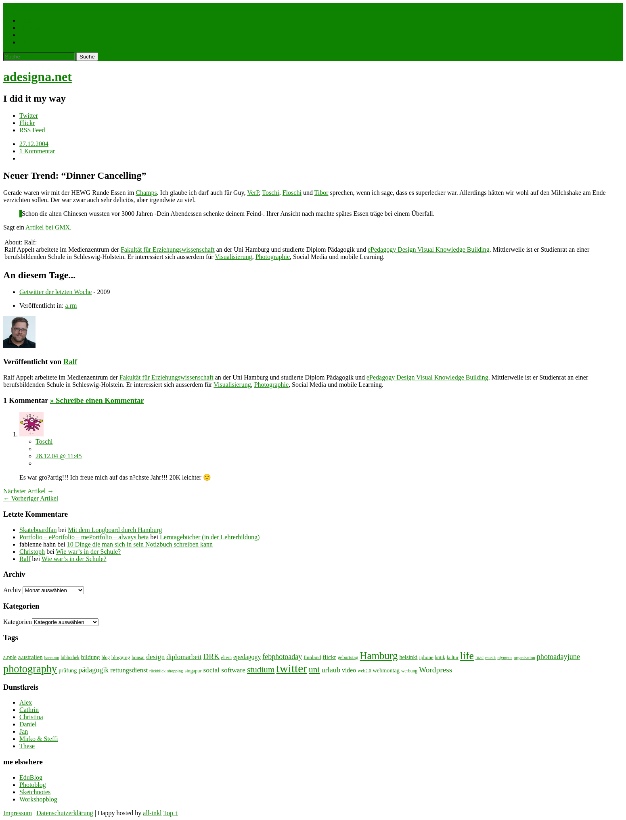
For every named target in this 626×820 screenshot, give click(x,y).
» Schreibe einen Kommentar (97, 400)
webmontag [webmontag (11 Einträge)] (386, 670)
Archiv (12, 589)
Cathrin (29, 709)
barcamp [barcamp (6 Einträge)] (51, 657)
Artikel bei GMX (47, 227)
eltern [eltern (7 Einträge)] (226, 657)
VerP (253, 192)
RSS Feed (32, 130)
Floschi (292, 192)
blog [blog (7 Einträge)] (106, 657)
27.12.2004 (33, 143)
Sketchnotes (34, 792)
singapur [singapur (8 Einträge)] (192, 671)
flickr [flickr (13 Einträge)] (329, 656)
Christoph (32, 551)
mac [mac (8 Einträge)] (479, 657)
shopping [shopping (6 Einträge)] (175, 671)
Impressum (17, 813)
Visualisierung (233, 256)
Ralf (70, 361)
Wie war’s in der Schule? (88, 551)
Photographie (36, 27)
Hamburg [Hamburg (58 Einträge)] (379, 655)
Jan (23, 731)
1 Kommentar (37, 151)
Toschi (270, 192)
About (27, 42)
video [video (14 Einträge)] (349, 670)
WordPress (33, 34)
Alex (25, 702)
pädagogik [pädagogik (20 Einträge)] (93, 670)
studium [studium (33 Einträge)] (260, 669)
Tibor (321, 192)
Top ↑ (170, 813)
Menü (28, 6)
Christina (31, 717)
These (27, 746)
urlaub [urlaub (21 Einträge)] (330, 670)
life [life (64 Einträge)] (467, 655)
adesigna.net (37, 76)
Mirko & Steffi (38, 738)
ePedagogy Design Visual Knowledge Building (429, 249)
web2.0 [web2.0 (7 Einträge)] (364, 670)
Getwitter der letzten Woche (55, 291)
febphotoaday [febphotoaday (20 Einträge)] (282, 657)
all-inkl (152, 813)
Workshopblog (38, 799)
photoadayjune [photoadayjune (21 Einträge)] (558, 657)
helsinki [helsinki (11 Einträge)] (408, 657)
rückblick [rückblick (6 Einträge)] (157, 671)
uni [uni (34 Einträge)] (314, 669)
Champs (146, 192)
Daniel (28, 724)
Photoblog (32, 784)
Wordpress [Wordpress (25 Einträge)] (435, 670)
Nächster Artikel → (28, 491)
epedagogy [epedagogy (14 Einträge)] (247, 656)
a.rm (71, 305)
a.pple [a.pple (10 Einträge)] (10, 657)
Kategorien (17, 621)
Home (11, 6)
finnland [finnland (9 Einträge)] (312, 657)
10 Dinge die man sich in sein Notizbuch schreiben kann (140, 544)
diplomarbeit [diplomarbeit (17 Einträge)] (183, 657)
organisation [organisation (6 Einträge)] (524, 657)
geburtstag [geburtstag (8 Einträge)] (348, 657)
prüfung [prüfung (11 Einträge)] (68, 670)
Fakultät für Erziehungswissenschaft (168, 249)
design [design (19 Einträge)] (155, 657)
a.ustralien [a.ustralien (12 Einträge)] (30, 657)
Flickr (27, 122)
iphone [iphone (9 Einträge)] (426, 657)
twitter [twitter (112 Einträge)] (291, 668)
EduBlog (30, 777)
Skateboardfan (38, 529)
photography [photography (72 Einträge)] (30, 669)
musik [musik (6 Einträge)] (490, 657)
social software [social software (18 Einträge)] (224, 670)
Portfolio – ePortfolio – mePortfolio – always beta (84, 537)
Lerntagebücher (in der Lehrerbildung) (210, 537)
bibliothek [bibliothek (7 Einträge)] (70, 657)
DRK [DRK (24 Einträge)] (211, 656)
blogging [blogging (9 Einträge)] (120, 657)
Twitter (28, 115)
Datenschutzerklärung (64, 813)
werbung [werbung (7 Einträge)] (409, 670)
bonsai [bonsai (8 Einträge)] (138, 657)
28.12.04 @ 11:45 (59, 456)
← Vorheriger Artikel (30, 498)
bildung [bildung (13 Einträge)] (90, 656)
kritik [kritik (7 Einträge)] (440, 657)
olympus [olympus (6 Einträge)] (504, 657)
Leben (27, 20)
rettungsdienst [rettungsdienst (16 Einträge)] (129, 670)
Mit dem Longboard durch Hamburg (115, 529)
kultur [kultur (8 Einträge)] (453, 657)
